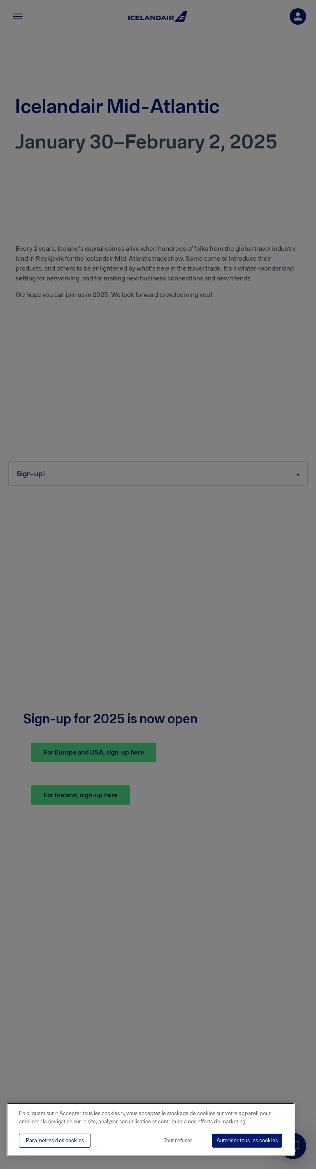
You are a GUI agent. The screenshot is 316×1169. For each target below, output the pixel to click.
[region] (151, 1129)
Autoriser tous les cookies (247, 1140)
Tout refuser (178, 1140)
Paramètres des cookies (55, 1140)
